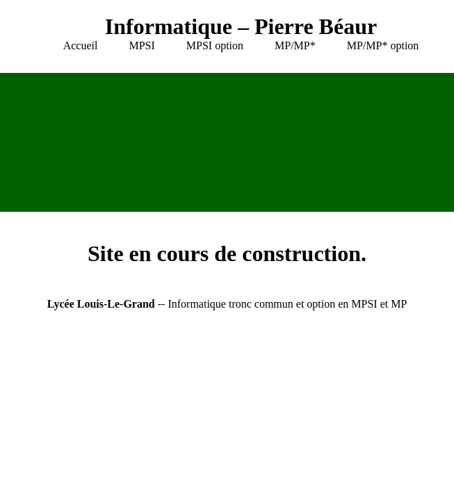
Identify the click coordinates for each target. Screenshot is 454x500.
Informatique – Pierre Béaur (241, 26)
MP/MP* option (383, 45)
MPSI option (214, 45)
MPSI (141, 45)
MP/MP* (295, 45)
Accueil (80, 45)
